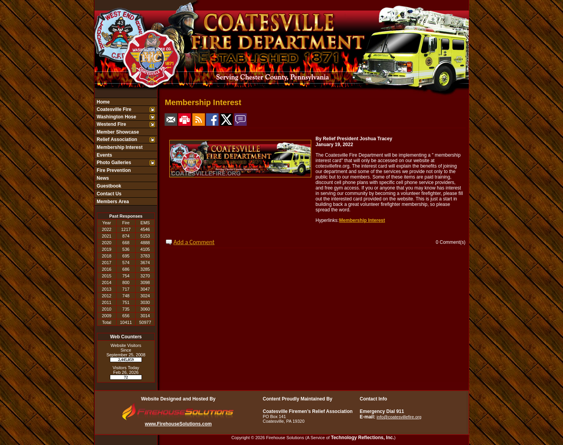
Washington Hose (115, 117)
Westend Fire (110, 124)
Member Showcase (117, 132)
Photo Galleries (113, 162)
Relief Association (116, 139)
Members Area (112, 201)
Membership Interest (119, 147)
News (102, 178)
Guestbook (108, 186)
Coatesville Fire (113, 109)
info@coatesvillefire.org (399, 417)
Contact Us (108, 194)
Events (103, 155)
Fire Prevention (113, 170)
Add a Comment (194, 242)
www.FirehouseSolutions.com (178, 424)
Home (102, 102)
